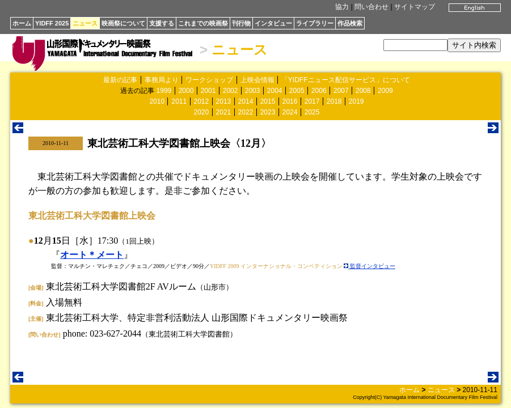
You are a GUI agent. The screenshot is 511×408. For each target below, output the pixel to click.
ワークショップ (209, 80)
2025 (312, 112)
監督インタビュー (369, 266)
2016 (290, 101)
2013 (223, 101)
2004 (274, 91)
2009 (385, 91)
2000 (186, 91)
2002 (230, 91)
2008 (363, 91)
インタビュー (273, 23)
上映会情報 (257, 80)
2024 (290, 112)
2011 (179, 101)
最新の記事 (120, 80)
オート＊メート (92, 255)
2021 (223, 112)
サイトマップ (414, 7)
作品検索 (349, 23)
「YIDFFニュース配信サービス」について (345, 80)
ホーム (21, 23)
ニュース (85, 23)
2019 (356, 101)
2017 (312, 101)
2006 (319, 91)
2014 (246, 101)
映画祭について (123, 23)
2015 (268, 101)
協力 (342, 7)
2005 (297, 91)
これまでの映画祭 (203, 23)
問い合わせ (371, 7)
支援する (161, 23)
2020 (201, 112)
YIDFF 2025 (52, 23)
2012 (201, 101)
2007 (341, 91)
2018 (334, 101)
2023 (268, 112)
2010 (156, 101)
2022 (246, 112)
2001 (208, 91)
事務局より (162, 80)
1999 (164, 91)
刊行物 (241, 23)
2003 (252, 91)
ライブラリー (314, 23)
